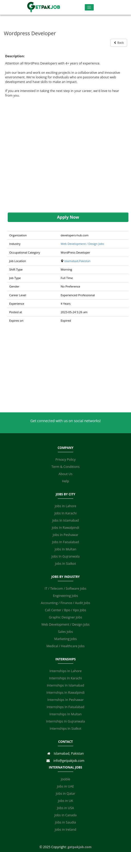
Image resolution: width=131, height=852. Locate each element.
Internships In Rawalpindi (65, 692)
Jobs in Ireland (65, 829)
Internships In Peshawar (65, 700)
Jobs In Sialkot (65, 563)
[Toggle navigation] (89, 7)
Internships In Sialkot (65, 728)
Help (65, 481)
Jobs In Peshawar (65, 535)
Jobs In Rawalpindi (65, 527)
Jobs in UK (65, 801)
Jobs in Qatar (65, 793)
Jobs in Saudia (65, 822)
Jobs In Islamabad (65, 520)
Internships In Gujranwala (65, 721)
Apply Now (68, 217)
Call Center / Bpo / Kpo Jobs (65, 610)
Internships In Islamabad (65, 685)
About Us (65, 474)
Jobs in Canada (65, 815)
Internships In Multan (65, 714)
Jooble (65, 779)
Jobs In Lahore (65, 506)
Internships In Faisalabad (65, 707)
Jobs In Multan (65, 549)
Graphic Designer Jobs (65, 617)
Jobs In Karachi (65, 513)
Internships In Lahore (65, 671)
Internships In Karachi (65, 678)
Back (119, 42)
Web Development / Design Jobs (82, 244)
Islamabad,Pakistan (77, 261)
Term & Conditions (65, 467)
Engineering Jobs (65, 596)
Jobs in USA (65, 808)
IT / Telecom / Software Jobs (65, 588)
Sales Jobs (65, 631)
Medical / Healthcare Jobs (65, 646)
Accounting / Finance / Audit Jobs (65, 603)
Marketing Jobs (65, 639)
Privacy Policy (65, 459)
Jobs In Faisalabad (65, 542)
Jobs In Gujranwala (65, 556)
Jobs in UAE (65, 786)
